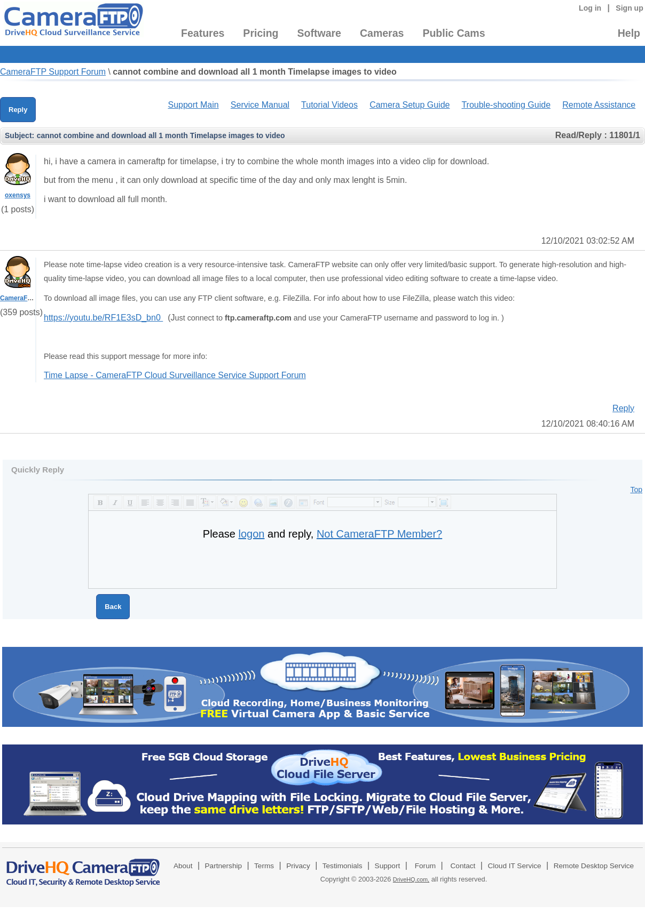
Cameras (382, 33)
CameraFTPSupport (30, 298)
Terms (264, 866)
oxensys (17, 195)
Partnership (223, 866)
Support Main (193, 104)
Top (636, 489)
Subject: (19, 135)
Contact (463, 866)
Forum (425, 866)
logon (252, 534)
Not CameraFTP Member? (379, 534)
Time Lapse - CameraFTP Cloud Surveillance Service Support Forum (175, 375)
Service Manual (260, 104)
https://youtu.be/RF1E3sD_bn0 (103, 317)
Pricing (260, 33)
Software (319, 33)
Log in (590, 8)
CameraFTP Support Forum (53, 71)
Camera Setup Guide (409, 104)
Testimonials (342, 866)
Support (387, 866)
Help (629, 33)
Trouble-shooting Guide (505, 104)
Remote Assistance (598, 104)
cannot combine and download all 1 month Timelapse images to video (254, 71)
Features (202, 33)
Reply (18, 110)
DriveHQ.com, (411, 879)
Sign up (629, 8)
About (183, 866)
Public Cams (453, 33)
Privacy (298, 866)
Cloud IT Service (514, 866)
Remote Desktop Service (594, 866)
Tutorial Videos (329, 104)
